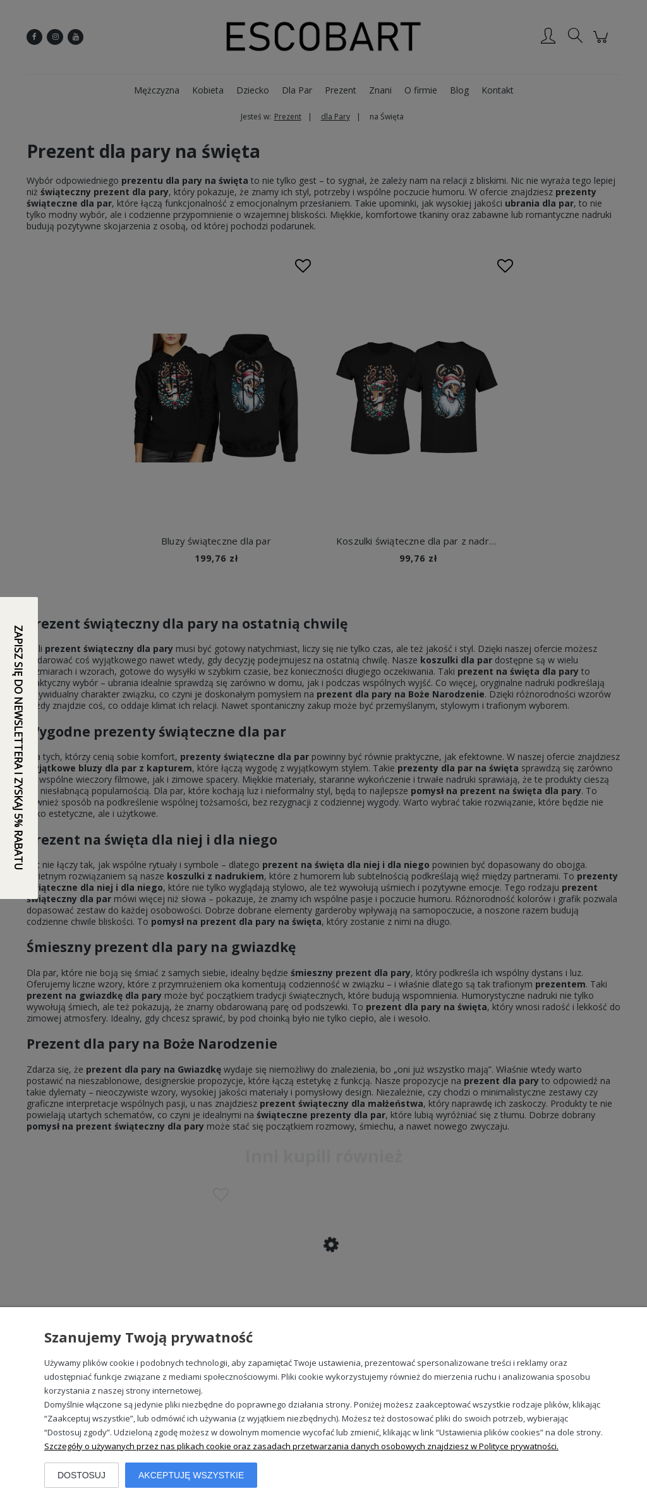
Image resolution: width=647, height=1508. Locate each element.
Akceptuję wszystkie (191, 1475)
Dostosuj (81, 1475)
